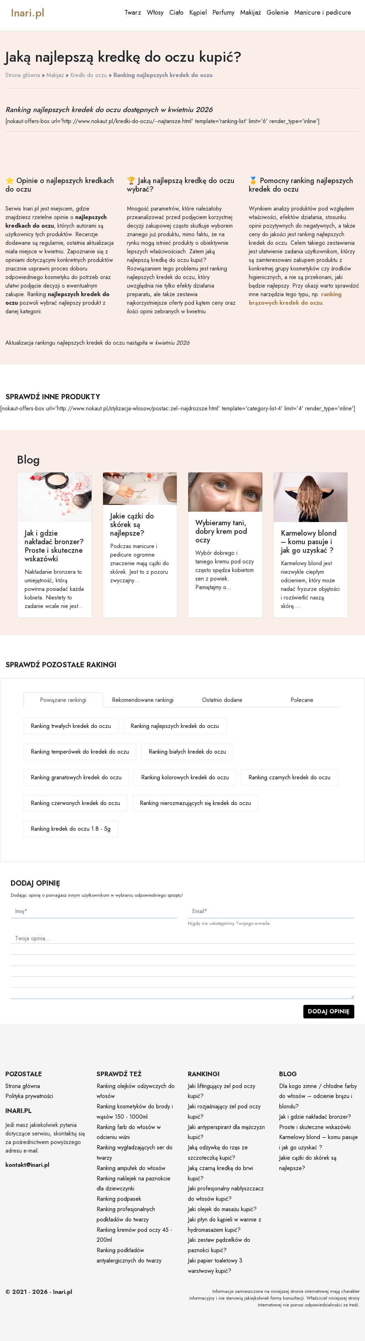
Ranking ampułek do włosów (131, 1168)
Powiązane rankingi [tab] (63, 700)
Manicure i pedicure (322, 12)
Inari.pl (27, 12)
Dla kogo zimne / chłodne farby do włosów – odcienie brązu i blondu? (318, 1096)
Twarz (132, 12)
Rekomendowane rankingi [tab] (143, 700)
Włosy (155, 12)
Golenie (278, 12)
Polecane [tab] (302, 700)
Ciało (176, 12)
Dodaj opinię (329, 1011)
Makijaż (250, 12)
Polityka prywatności (29, 1096)
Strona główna (22, 75)
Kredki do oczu (88, 75)
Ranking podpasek (119, 1199)
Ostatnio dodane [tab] (222, 700)
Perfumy (223, 12)
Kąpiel (198, 12)
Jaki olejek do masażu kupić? (222, 1209)
